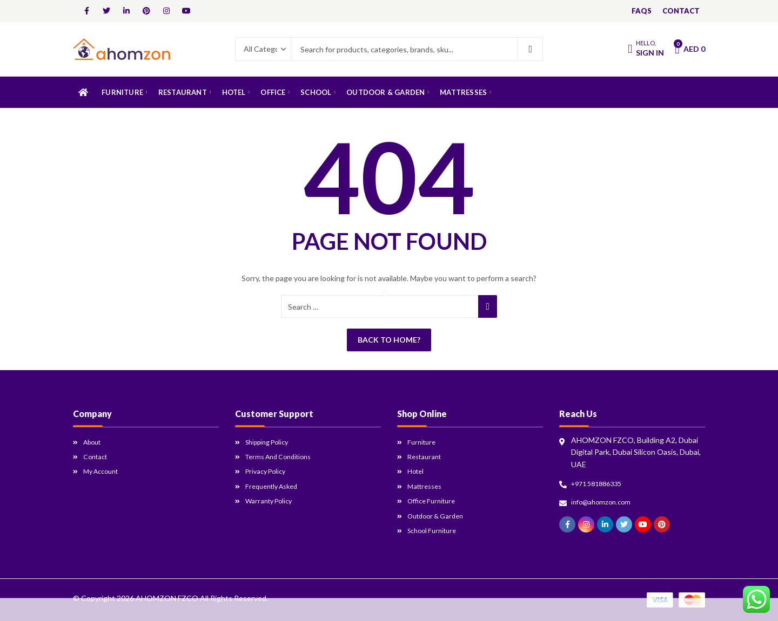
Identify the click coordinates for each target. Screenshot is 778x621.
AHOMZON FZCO (167, 598)
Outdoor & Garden (439, 515)
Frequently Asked (275, 485)
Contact (97, 456)
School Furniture (435, 530)
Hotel (416, 470)
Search (530, 49)
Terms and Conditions (283, 456)
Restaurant (426, 456)
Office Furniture (434, 500)
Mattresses (427, 485)
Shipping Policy (270, 441)
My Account (103, 470)
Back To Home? (389, 339)
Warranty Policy (271, 500)
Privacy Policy (268, 470)
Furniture (423, 441)
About (94, 441)
